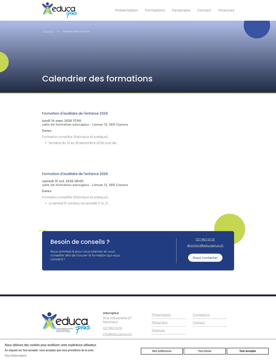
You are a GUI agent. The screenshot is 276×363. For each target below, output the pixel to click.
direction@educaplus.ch (205, 245)
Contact (204, 10)
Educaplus (48, 31)
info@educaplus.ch (117, 334)
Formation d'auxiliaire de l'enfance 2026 (75, 113)
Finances (226, 10)
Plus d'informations (16, 355)
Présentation (126, 10)
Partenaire (181, 10)
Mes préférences (162, 351)
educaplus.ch (59, 10)
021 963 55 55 (205, 239)
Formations (155, 10)
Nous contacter (205, 258)
